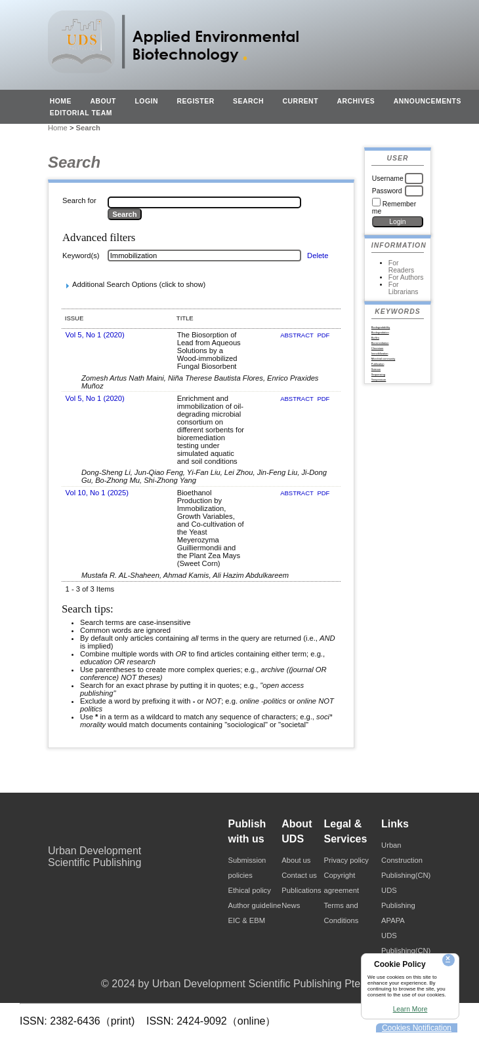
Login (146, 101)
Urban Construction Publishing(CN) (405, 860)
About (103, 101)
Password (387, 191)
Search (248, 101)
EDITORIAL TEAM (81, 113)
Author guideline (254, 905)
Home (61, 101)
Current (300, 101)
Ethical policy (249, 890)
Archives (356, 101)
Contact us (298, 875)
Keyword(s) (81, 255)
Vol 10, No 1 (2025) (97, 493)
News (290, 905)
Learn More (410, 1009)
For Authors (406, 277)
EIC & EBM (247, 920)
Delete (317, 255)
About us (295, 860)
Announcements (427, 101)
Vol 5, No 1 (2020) (95, 335)
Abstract (297, 335)
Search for (79, 200)
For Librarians (403, 288)
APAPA (393, 920)
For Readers (401, 266)
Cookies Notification (416, 1027)
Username (388, 178)
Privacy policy (346, 860)
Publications (301, 890)
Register (195, 101)
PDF (323, 335)
